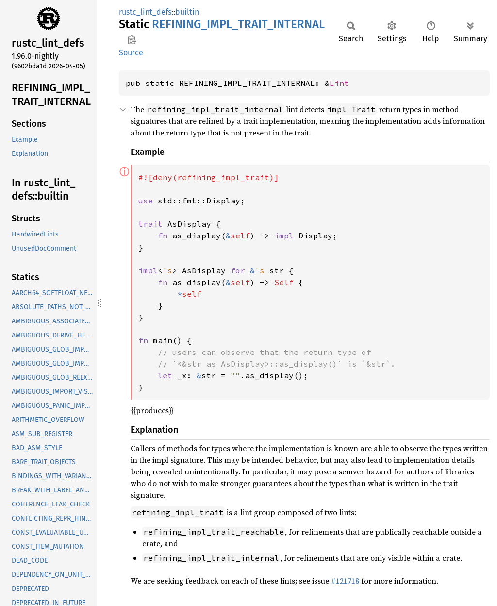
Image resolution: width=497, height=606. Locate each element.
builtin (187, 12)
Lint (339, 83)
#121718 (345, 580)
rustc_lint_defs (145, 12)
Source (131, 52)
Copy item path (132, 40)
